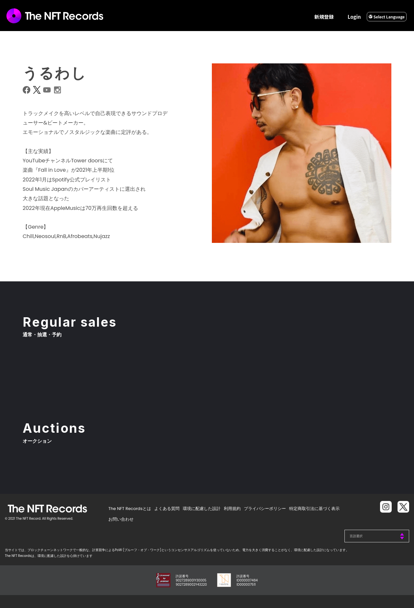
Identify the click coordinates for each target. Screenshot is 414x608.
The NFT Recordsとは (129, 508)
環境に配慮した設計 (202, 508)
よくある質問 (167, 508)
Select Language (387, 16)
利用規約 (232, 508)
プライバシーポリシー (265, 508)
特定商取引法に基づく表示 (314, 508)
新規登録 (324, 16)
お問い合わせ (121, 519)
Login (354, 16)
